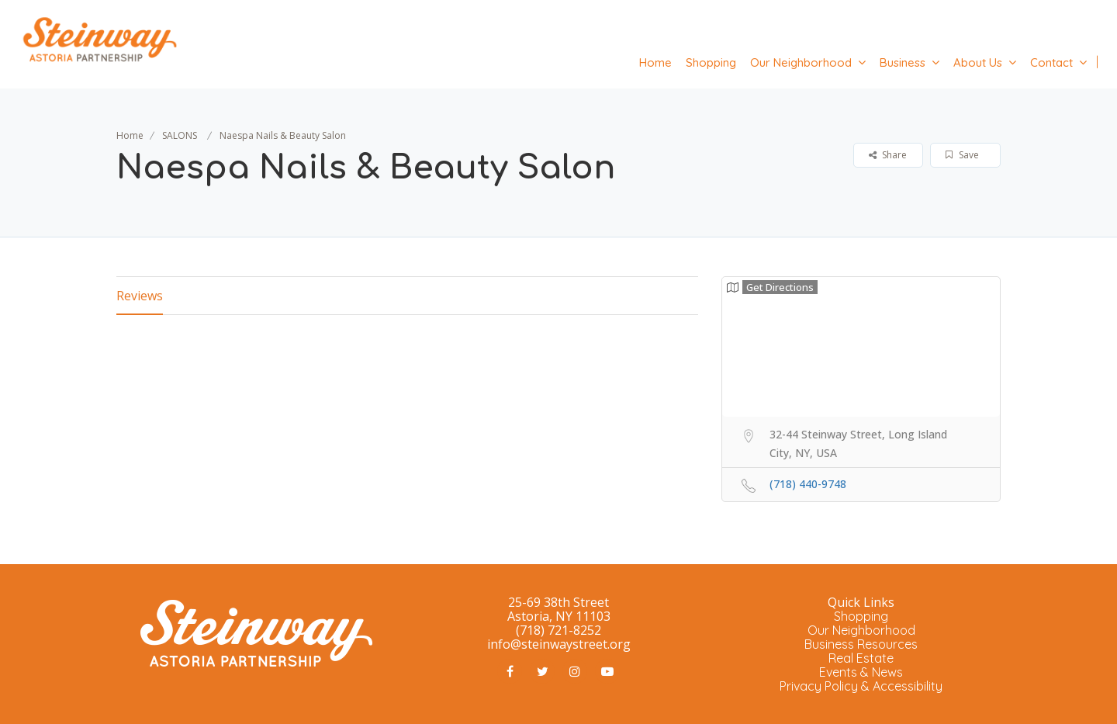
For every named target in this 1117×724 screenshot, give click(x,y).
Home (655, 62)
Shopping (711, 62)
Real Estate (861, 658)
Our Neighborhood (801, 62)
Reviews (139, 295)
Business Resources (861, 644)
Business (902, 62)
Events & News (861, 672)
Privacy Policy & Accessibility (861, 686)
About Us (977, 62)
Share (888, 154)
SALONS (179, 135)
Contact (1051, 62)
